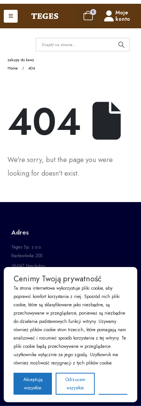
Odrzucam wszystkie (75, 383)
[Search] (121, 44)
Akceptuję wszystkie (32, 383)
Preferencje (113, 383)
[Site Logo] (45, 16)
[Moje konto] (122, 16)
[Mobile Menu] (11, 16)
